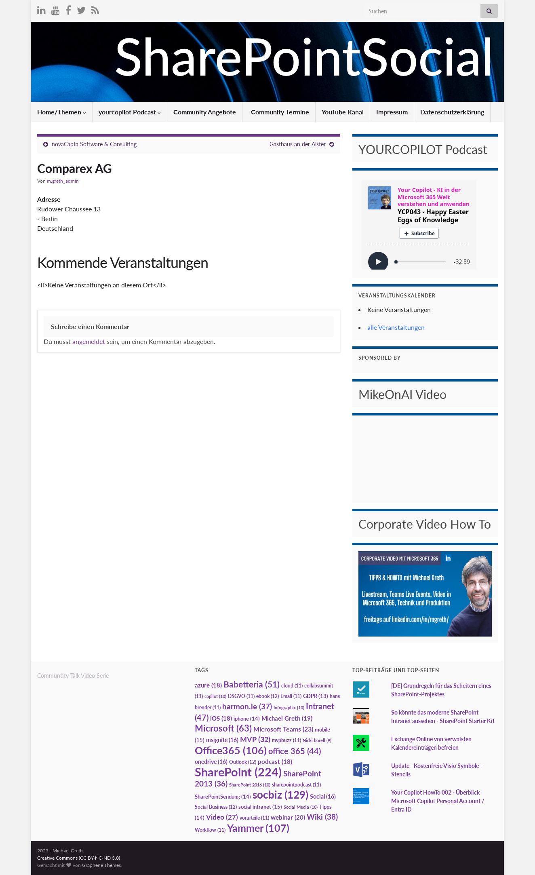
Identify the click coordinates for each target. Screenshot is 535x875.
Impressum (392, 112)
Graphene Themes (101, 865)
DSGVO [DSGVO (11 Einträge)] (241, 696)
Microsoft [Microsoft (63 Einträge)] (223, 728)
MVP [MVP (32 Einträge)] (255, 739)
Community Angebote (204, 112)
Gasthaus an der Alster (298, 144)
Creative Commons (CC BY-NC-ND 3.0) (78, 858)
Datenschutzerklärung (452, 112)
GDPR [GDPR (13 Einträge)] (315, 696)
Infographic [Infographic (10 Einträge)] (289, 707)
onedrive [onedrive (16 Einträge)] (211, 761)
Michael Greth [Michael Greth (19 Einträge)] (286, 718)
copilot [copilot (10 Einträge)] (215, 696)
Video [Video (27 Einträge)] (222, 817)
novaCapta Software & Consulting (94, 144)
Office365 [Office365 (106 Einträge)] (231, 750)
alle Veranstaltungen (396, 327)
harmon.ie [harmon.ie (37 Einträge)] (247, 706)
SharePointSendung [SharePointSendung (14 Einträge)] (223, 796)
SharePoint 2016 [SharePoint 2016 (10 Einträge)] (249, 784)
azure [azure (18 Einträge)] (208, 685)
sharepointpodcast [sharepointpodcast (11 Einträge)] (296, 785)
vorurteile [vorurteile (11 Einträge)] (254, 818)
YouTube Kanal (343, 112)
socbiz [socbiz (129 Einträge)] (280, 794)
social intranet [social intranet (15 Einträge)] (260, 806)
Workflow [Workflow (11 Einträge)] (210, 830)
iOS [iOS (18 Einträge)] (221, 718)
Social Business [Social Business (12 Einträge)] (216, 807)
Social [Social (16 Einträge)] (323, 796)
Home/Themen (61, 112)
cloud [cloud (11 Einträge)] (292, 686)
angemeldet (88, 341)
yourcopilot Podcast (130, 112)
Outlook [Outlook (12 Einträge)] (242, 762)
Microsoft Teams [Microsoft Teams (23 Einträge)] (283, 729)
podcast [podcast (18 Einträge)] (275, 761)
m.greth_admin (63, 181)
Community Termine (279, 112)
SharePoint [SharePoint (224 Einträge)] (238, 772)
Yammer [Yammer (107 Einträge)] (258, 828)
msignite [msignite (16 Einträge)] (222, 739)
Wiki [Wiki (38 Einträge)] (322, 816)
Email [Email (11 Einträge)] (290, 696)
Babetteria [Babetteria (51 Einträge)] (251, 684)
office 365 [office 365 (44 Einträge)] (294, 751)
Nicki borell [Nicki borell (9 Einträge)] (317, 740)
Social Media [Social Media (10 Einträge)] (301, 807)
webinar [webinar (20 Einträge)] (288, 817)
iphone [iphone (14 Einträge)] (247, 718)
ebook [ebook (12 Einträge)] (267, 696)
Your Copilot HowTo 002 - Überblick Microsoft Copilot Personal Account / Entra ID (437, 801)
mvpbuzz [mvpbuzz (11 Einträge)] (286, 740)
